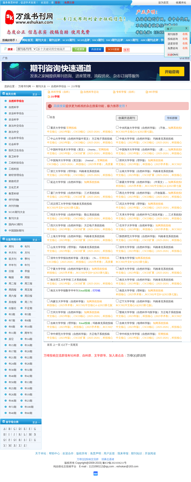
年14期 (26, 339)
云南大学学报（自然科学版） (135, 171)
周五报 (26, 289)
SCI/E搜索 (113, 49)
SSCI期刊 (98, 40)
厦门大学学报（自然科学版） (67, 192)
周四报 (10, 289)
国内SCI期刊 (14, 224)
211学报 (75, 86)
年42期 (26, 376)
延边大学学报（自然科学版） (67, 182)
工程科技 (12, 168)
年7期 (10, 320)
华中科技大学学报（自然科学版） (138, 333)
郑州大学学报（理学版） (133, 160)
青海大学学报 (127, 258)
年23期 (26, 400)
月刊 (25, 252)
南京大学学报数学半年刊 (64, 290)
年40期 (10, 413)
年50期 (10, 382)
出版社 (10, 308)
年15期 (10, 345)
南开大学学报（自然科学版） (135, 268)
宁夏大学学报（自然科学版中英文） (70, 268)
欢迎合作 (68, 453)
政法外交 (12, 131)
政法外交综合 (14, 125)
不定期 (26, 308)
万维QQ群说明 (136, 355)
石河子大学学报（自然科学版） (137, 225)
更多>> (36, 94)
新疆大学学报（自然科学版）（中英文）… (143, 182)
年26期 (10, 394)
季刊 (25, 258)
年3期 (10, 314)
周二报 (10, 283)
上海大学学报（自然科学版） (67, 236)
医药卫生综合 (14, 150)
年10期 (26, 326)
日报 (9, 271)
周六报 (10, 295)
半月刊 (10, 252)
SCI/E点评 (83, 40)
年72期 (10, 406)
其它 (9, 339)
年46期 (10, 400)
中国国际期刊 (14, 230)
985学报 (153, 91)
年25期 (10, 388)
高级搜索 (96, 49)
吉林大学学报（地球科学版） (135, 323)
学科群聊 (172, 118)
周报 (25, 277)
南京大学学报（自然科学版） (135, 279)
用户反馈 (109, 453)
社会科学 (12, 144)
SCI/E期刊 (68, 40)
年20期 (26, 351)
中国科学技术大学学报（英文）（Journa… (74, 149)
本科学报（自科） (61, 91)
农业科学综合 (14, 113)
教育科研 (12, 193)
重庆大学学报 (58, 127)
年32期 (26, 369)
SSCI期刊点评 (114, 40)
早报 (25, 271)
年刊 (25, 265)
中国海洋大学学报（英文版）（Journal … (73, 160)
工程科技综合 (14, 162)
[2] (63, 344)
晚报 (9, 277)
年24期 (10, 363)
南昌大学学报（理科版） (133, 290)
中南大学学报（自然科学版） (135, 138)
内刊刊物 (12, 205)
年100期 (27, 406)
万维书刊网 (24, 86)
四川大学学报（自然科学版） (67, 225)
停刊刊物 (12, 199)
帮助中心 (54, 453)
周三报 (26, 283)
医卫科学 (12, 156)
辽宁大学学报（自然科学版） (135, 301)
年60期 (26, 413)
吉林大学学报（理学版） (64, 323)
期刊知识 (136, 453)
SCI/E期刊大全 (15, 212)
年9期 (10, 326)
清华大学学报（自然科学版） (135, 247)
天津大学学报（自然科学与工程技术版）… (143, 214)
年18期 (26, 388)
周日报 (26, 295)
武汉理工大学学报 (60, 203)
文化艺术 (12, 187)
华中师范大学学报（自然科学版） (69, 333)
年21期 (10, 357)
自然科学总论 (91, 91)
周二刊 (26, 302)
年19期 (26, 394)
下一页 (69, 344)
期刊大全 (40, 40)
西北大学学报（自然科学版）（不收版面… (143, 192)
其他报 (10, 302)
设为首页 (163, 2)
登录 (57, 2)
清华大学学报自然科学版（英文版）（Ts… (74, 258)
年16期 (26, 345)
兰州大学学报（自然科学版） (67, 312)
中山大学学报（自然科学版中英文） (70, 138)
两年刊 (26, 332)
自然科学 (12, 107)
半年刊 (10, 265)
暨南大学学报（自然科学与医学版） (139, 312)
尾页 (75, 344)
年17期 (10, 351)
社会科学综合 (14, 138)
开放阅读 (150, 453)
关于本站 (40, 453)
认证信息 (185, 58)
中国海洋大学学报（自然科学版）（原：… (143, 149)
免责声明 (95, 453)
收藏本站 (181, 2)
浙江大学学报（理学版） (64, 171)
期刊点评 (54, 40)
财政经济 (12, 181)
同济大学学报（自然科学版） (67, 214)
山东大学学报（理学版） (64, 247)
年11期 (10, 332)
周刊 (9, 246)
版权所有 (81, 453)
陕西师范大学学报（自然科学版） (138, 236)
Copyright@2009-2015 (88, 462)
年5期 (26, 314)
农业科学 (12, 119)
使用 (122, 106)
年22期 (26, 357)
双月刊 (10, 258)
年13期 (26, 382)
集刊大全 (12, 218)
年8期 (26, 320)
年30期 (10, 369)
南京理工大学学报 (60, 279)
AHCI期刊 (131, 40)
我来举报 (122, 453)
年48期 (10, 376)
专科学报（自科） (126, 91)
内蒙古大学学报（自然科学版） (68, 301)
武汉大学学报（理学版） (133, 203)
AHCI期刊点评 (149, 40)
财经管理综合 (14, 175)
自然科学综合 (58, 86)
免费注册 (69, 2)
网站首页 (27, 40)
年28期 (26, 363)
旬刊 (25, 246)
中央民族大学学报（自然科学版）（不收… (143, 127)
